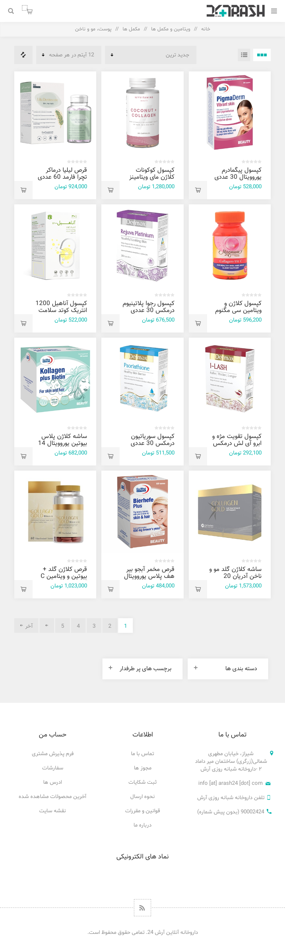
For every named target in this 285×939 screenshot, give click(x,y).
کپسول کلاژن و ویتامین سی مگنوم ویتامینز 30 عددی (238, 310)
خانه (205, 29)
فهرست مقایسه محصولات (23, 55)
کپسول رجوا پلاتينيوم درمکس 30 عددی (149, 307)
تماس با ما (142, 754)
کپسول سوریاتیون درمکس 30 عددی (153, 440)
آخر (29, 626)
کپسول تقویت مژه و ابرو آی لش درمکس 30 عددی (237, 443)
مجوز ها (142, 768)
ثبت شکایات (142, 782)
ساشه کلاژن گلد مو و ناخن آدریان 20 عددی (235, 576)
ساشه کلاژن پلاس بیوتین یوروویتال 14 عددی (62, 443)
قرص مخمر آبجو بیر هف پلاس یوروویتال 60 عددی (149, 576)
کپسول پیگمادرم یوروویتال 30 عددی (238, 174)
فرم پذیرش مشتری (53, 754)
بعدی (47, 625)
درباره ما (142, 825)
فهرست (244, 55)
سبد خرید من (24, 8)
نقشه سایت (52, 811)
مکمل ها (131, 29)
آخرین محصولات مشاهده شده (52, 797)
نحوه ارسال (142, 797)
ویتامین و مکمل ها (170, 29)
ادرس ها (52, 782)
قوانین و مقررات (142, 811)
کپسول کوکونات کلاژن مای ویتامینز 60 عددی (152, 177)
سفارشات (52, 768)
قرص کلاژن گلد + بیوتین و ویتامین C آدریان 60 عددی (64, 576)
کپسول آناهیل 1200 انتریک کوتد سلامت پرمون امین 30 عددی (61, 314)
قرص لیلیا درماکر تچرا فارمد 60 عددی (62, 174)
